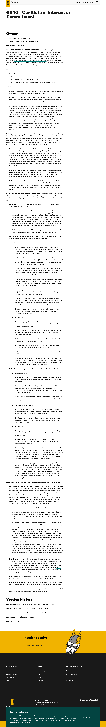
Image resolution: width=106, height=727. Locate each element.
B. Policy (12, 76)
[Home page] (8, 3)
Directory (41, 671)
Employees (69, 680)
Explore (90, 2)
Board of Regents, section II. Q (35, 54)
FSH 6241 (25, 360)
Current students (71, 674)
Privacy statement (12, 674)
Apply (78, 2)
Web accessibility (12, 677)
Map (40, 674)
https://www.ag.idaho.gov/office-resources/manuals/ (31, 60)
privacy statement (26, 722)
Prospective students (73, 671)
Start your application (34, 645)
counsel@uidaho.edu (31, 41)
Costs (84, 2)
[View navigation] (97, 2)
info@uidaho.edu (40, 707)
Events (40, 680)
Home (7, 22)
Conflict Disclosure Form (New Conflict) (49, 514)
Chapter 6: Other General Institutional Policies (36, 22)
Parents (68, 677)
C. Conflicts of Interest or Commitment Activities (25, 79)
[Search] (12, 2)
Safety (40, 677)
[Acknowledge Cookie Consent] (88, 717)
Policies (13, 22)
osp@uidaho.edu (19, 41)
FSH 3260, (20, 565)
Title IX (8, 680)
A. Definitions (13, 73)
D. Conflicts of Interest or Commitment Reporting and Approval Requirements (34, 82)
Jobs (7, 671)
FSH (19, 22)
